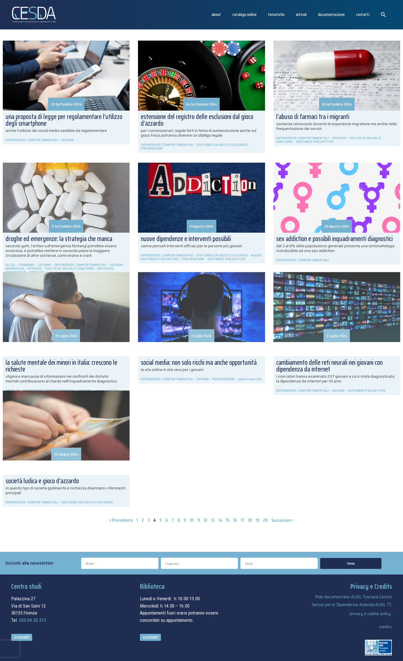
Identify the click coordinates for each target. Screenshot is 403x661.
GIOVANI (67, 140)
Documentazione (331, 14)
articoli (301, 14)
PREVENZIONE (152, 148)
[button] (383, 14)
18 (250, 520)
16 (235, 520)
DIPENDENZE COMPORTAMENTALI (32, 140)
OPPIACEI (339, 138)
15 (227, 520)
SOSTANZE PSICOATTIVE (315, 141)
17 (242, 520)
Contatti (362, 14)
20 (265, 520)
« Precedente (121, 520)
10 (192, 520)
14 (220, 520)
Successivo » (282, 520)
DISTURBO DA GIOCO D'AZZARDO (222, 144)
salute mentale (250, 379)
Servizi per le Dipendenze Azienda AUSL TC (352, 604)
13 (213, 520)
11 (198, 520)
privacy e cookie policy (370, 613)
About (216, 14)
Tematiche (276, 14)
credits (385, 626)
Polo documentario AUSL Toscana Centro (353, 597)
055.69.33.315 (32, 620)
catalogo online (244, 14)
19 (257, 520)
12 (205, 520)
